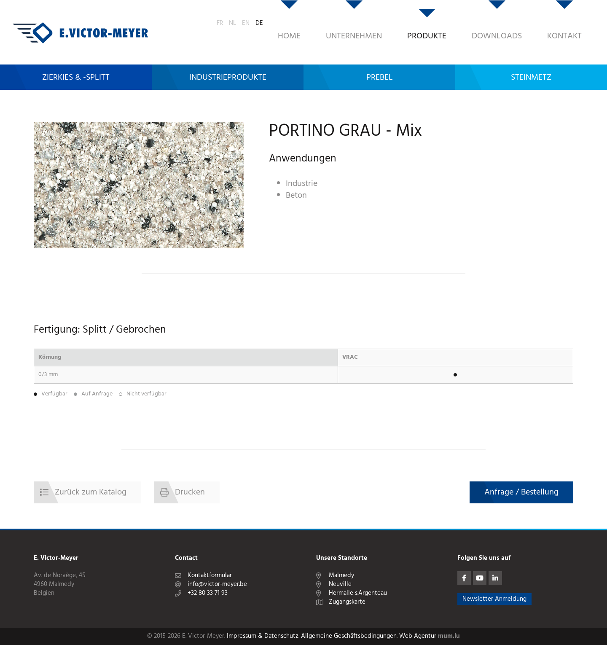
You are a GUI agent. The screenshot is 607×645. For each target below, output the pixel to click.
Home (238, 23)
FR (549, 21)
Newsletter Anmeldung (494, 599)
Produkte (376, 23)
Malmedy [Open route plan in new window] (341, 575)
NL (561, 21)
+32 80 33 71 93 (208, 593)
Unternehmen (303, 23)
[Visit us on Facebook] (464, 578)
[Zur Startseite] (80, 23)
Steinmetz (531, 57)
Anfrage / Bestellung (521, 492)
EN (575, 21)
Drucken (190, 492)
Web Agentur (417, 636)
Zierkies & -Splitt (76, 57)
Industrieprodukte (227, 57)
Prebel (379, 57)
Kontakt (514, 23)
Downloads (446, 23)
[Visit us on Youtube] (479, 578)
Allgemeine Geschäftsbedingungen (349, 636)
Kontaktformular (210, 575)
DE (588, 21)
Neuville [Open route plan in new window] (340, 584)
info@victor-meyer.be (217, 584)
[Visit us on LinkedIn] (495, 578)
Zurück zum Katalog (90, 492)
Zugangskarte (347, 602)
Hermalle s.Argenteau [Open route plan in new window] (358, 593)
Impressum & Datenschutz (262, 636)
